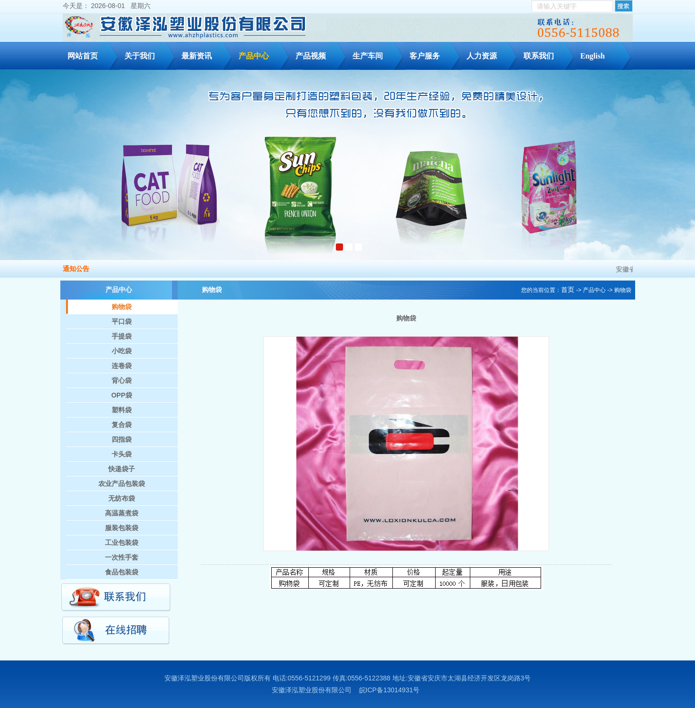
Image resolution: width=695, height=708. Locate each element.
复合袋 (122, 424)
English (593, 56)
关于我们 (148, 54)
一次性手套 (121, 557)
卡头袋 (122, 454)
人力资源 (491, 54)
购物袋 (122, 306)
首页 (567, 289)
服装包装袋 (121, 528)
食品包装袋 (121, 572)
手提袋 (122, 336)
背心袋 (122, 380)
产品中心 (262, 54)
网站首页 (82, 56)
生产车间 (376, 54)
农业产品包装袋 (121, 483)
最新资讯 (205, 54)
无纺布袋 (121, 498)
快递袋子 (121, 469)
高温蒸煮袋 (121, 513)
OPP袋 (121, 395)
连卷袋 (122, 365)
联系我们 (548, 54)
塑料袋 (122, 410)
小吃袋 (122, 351)
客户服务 (433, 54)
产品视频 (310, 56)
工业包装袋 (121, 542)
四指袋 (122, 439)
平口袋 (122, 321)
